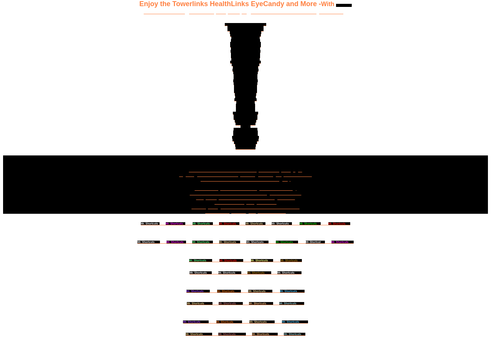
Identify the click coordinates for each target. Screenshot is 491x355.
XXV (198, 291)
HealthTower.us (245, 148)
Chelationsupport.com (245, 59)
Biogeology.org (245, 105)
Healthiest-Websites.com (246, 32)
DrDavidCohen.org (245, 83)
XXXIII (196, 321)
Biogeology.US (245, 107)
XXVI (260, 291)
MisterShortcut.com (245, 67)
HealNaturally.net (246, 94)
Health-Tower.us (245, 145)
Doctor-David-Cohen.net (245, 35)
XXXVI (295, 321)
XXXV (261, 321)
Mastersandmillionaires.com (245, 29)
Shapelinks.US (245, 102)
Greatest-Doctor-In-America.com (245, 24)
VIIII (148, 242)
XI (202, 242)
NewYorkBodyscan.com (245, 43)
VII (310, 223)
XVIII (231, 260)
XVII (200, 260)
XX (291, 260)
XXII (229, 272)
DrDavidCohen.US (245, 86)
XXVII (292, 291)
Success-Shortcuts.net (245, 56)
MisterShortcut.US (245, 118)
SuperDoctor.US (245, 97)
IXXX (231, 303)
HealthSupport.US (245, 89)
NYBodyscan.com (245, 91)
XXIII (259, 272)
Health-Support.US (245, 78)
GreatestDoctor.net (245, 80)
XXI (200, 272)
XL (294, 334)
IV (229, 223)
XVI (342, 242)
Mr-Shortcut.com (245, 121)
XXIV (289, 272)
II (175, 223)
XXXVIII (232, 334)
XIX (262, 260)
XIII (257, 242)
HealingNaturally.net (245, 70)
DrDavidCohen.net (245, 75)
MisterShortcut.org (246, 115)
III (203, 223)
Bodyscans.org (245, 110)
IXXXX (265, 334)
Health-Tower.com (245, 142)
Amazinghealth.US (245, 129)
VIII (339, 223)
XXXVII (199, 334)
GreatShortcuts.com (245, 140)
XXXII (291, 303)
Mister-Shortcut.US (245, 134)
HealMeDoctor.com (245, 72)
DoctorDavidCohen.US (245, 54)
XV (315, 242)
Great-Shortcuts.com (245, 137)
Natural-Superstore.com (245, 46)
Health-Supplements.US (245, 62)
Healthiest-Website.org (245, 40)
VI (282, 223)
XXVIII (200, 303)
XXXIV (229, 321)
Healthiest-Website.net (245, 37)
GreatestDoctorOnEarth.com (245, 27)
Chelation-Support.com (245, 51)
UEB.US (245, 126)
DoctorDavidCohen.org (245, 48)
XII (229, 242)
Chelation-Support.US (246, 64)
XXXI (261, 303)
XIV (287, 242)
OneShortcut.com (245, 99)
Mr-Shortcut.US (245, 123)
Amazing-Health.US (245, 131)
